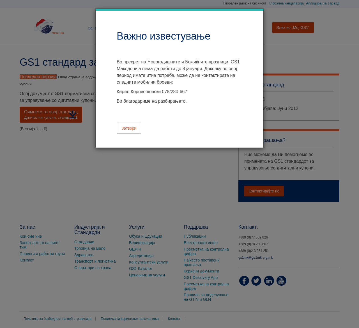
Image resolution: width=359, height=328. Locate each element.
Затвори (128, 128)
